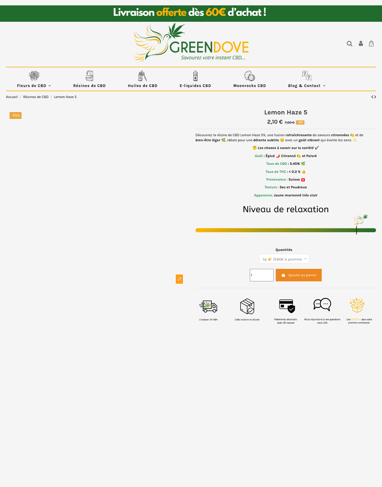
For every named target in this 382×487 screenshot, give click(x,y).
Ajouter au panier (298, 275)
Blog (375, 17)
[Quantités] (284, 258)
